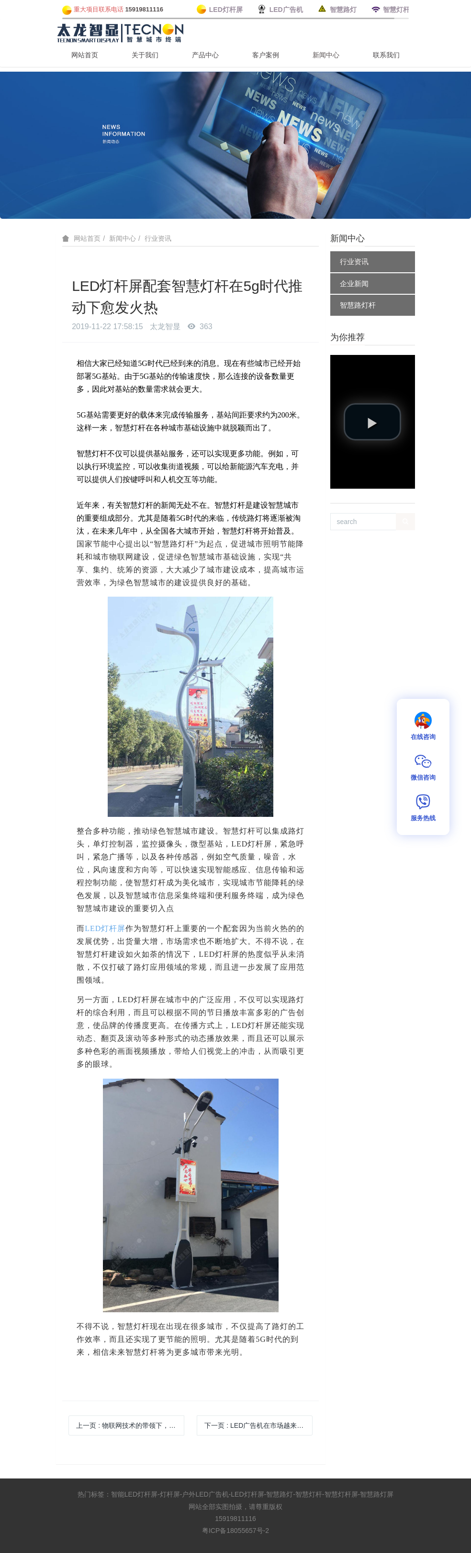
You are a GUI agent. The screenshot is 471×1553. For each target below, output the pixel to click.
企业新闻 (354, 283)
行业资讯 (158, 238)
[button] (372, 421)
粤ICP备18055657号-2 (235, 1530)
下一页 (258, 1425)
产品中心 (205, 55)
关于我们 (145, 55)
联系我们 (386, 55)
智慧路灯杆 (358, 305)
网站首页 (84, 55)
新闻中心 (326, 55)
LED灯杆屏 (105, 928)
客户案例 (265, 55)
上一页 (130, 1425)
